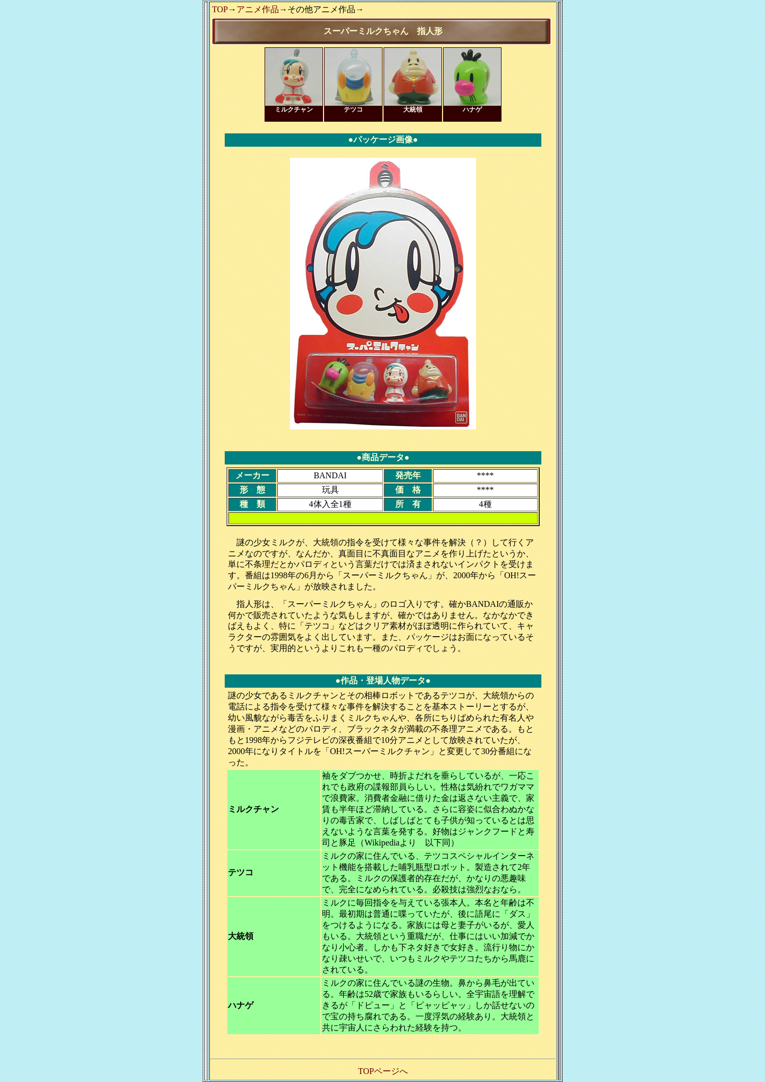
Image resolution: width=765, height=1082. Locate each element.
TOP (220, 9)
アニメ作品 (257, 9)
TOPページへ (383, 1071)
